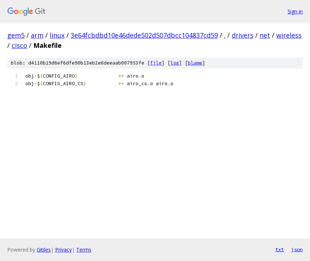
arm (37, 35)
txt (279, 249)
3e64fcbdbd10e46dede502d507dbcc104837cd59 (144, 35)
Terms (83, 249)
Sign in (295, 11)
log (174, 63)
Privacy (63, 249)
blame (195, 63)
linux (57, 35)
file (156, 63)
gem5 (16, 35)
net (265, 35)
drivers (242, 35)
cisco (19, 45)
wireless (289, 35)
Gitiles (44, 249)
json (297, 249)
